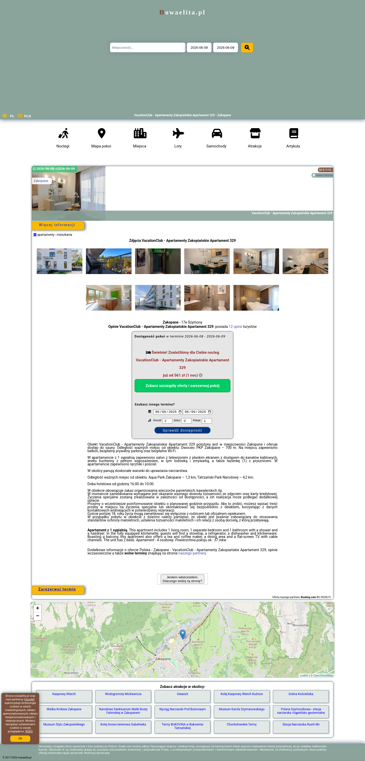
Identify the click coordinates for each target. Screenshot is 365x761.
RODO (29, 731)
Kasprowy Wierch (64, 694)
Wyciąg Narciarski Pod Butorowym (182, 709)
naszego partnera (192, 553)
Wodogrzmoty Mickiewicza (123, 694)
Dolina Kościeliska (301, 694)
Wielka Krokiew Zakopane (64, 709)
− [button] (37, 616)
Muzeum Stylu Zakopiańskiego (64, 724)
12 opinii (235, 327)
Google (29, 699)
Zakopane (41, 181)
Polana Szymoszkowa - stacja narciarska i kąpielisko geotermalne (301, 711)
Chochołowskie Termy (242, 724)
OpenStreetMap (323, 675)
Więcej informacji (57, 225)
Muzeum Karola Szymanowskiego (242, 709)
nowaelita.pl (182, 12)
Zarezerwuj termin (57, 589)
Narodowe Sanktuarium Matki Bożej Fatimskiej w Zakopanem (123, 711)
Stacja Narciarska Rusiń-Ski (300, 724)
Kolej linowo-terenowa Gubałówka (123, 724)
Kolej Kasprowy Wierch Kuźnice (242, 694)
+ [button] (37, 609)
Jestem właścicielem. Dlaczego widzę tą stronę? (182, 579)
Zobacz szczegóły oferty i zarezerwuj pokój (183, 385)
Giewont (182, 694)
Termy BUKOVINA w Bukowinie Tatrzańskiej (182, 726)
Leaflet (304, 675)
